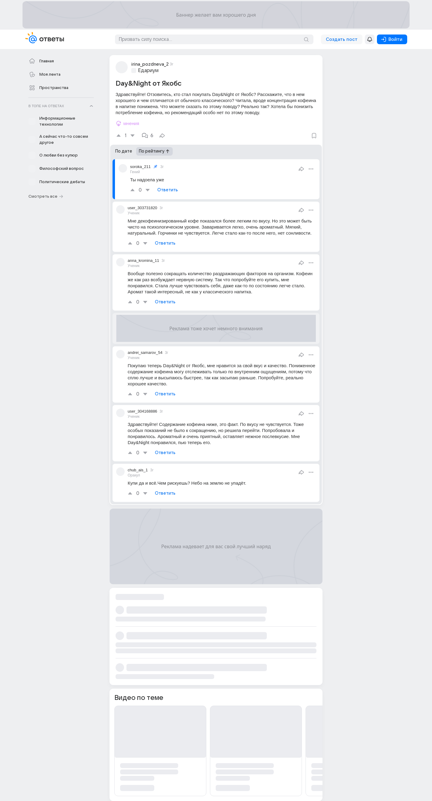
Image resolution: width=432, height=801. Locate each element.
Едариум (148, 70)
